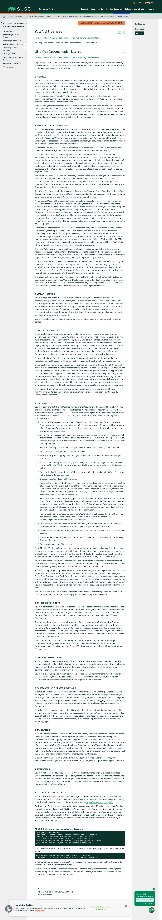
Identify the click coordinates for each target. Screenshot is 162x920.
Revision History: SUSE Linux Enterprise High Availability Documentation (67, 37)
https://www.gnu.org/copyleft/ (99, 802)
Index (10, 16)
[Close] (125, 906)
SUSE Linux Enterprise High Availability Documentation (35, 16)
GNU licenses (123, 16)
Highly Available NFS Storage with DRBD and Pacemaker (95, 16)
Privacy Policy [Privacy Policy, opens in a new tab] (40, 911)
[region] (70, 908)
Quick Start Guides (65, 16)
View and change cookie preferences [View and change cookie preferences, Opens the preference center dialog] (101, 908)
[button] (8, 908)
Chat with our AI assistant (145, 900)
